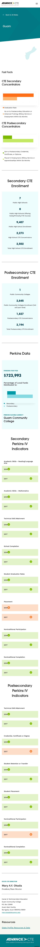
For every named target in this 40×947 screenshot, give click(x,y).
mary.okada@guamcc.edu (11, 912)
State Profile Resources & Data (16, 928)
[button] (37, 3)
